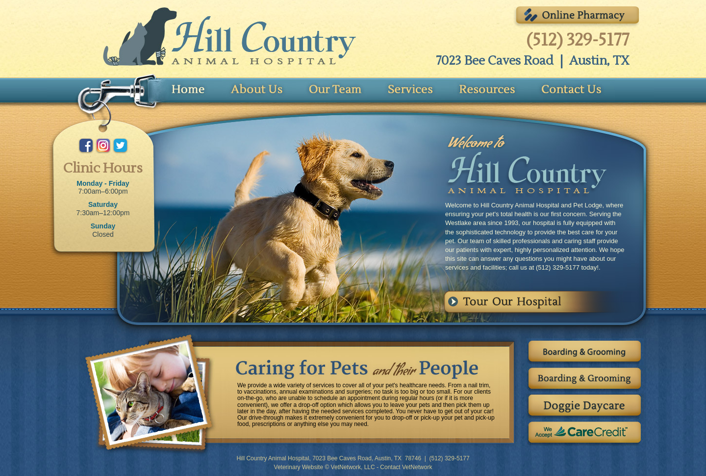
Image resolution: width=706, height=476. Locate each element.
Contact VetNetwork (406, 467)
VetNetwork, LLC (353, 467)
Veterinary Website (299, 467)
